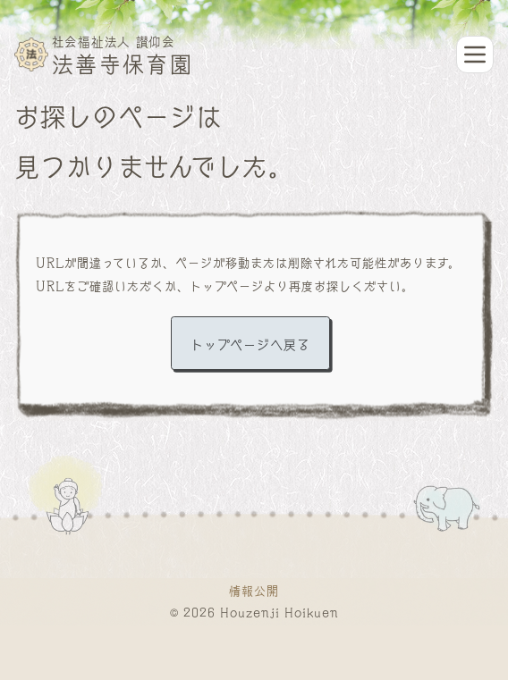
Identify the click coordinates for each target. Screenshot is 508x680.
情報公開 (254, 590)
